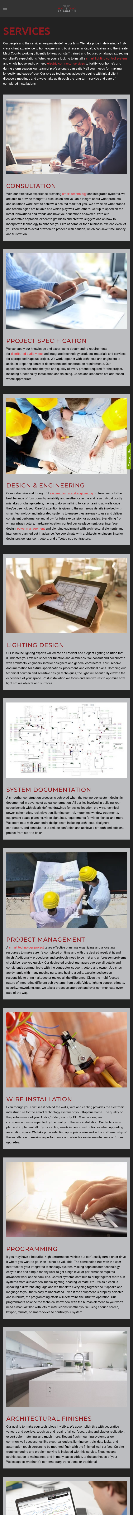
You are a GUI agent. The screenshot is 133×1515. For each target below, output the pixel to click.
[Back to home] (66, 8)
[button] (5, 8)
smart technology (74, 194)
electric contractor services (66, 63)
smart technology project (26, 947)
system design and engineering (71, 493)
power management (31, 528)
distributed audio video (27, 354)
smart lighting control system (106, 58)
